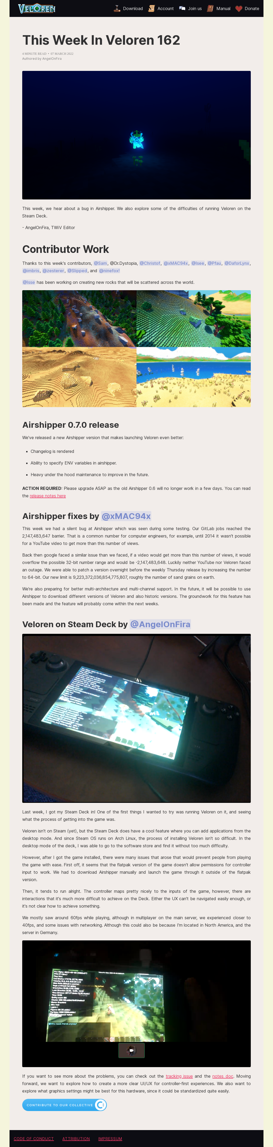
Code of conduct (34, 1138)
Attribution (76, 1138)
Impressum (110, 1138)
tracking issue (179, 1076)
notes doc (222, 1076)
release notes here (48, 495)
